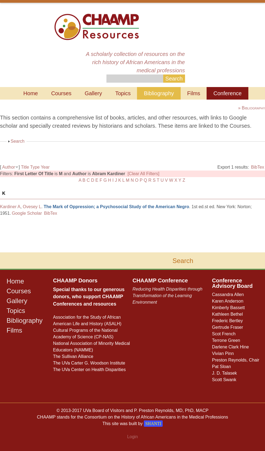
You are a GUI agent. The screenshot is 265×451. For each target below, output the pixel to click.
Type (35, 167)
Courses (61, 93)
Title (25, 167)
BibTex (257, 167)
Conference (227, 93)
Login (132, 436)
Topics (123, 93)
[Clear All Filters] (143, 173)
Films (193, 93)
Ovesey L (32, 206)
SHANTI (153, 423)
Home (30, 93)
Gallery (93, 93)
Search (18, 141)
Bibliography (159, 93)
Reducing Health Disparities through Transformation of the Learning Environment (167, 295)
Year (45, 167)
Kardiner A (10, 206)
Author (8, 167)
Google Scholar (27, 213)
